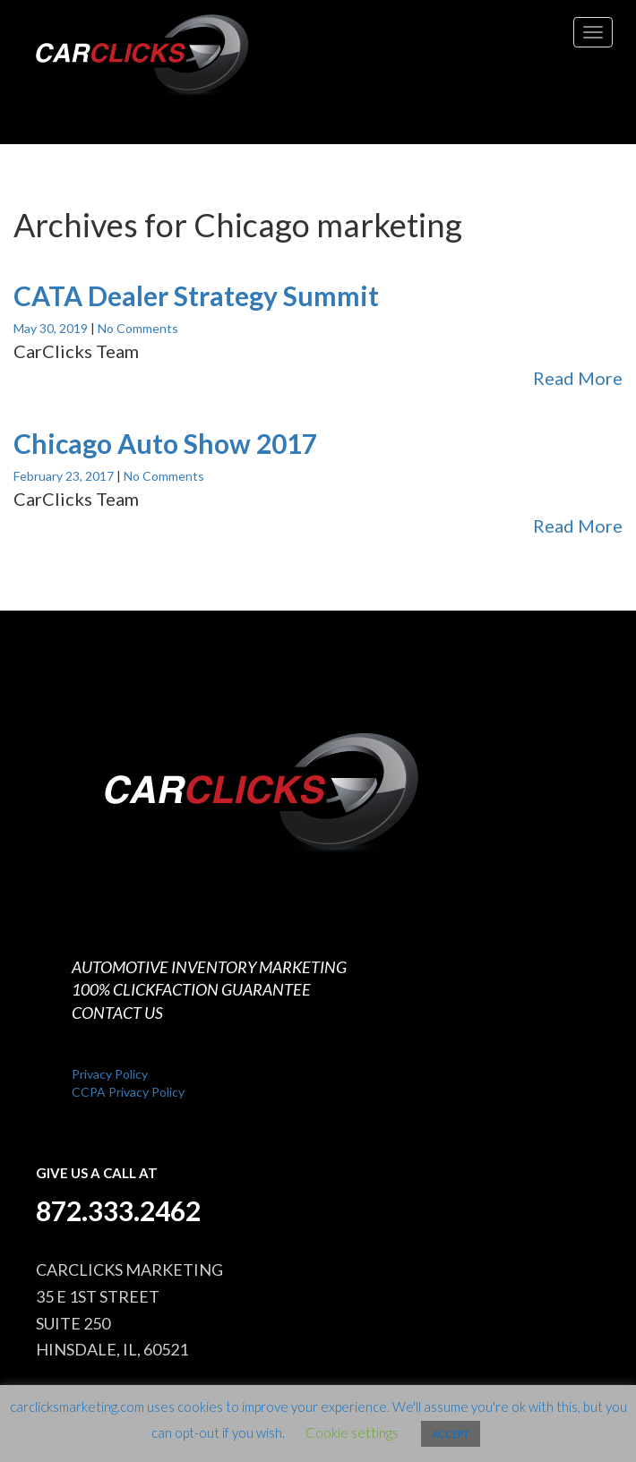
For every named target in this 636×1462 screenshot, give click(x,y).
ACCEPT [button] (450, 1434)
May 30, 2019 (51, 328)
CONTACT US (117, 1012)
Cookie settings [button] (352, 1432)
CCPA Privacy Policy (128, 1091)
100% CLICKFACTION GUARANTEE (191, 989)
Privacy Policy (110, 1074)
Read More (578, 378)
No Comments (138, 328)
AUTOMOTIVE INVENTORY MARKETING (209, 967)
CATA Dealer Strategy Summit (196, 295)
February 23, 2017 (64, 475)
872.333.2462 (118, 1210)
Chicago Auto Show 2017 (165, 443)
